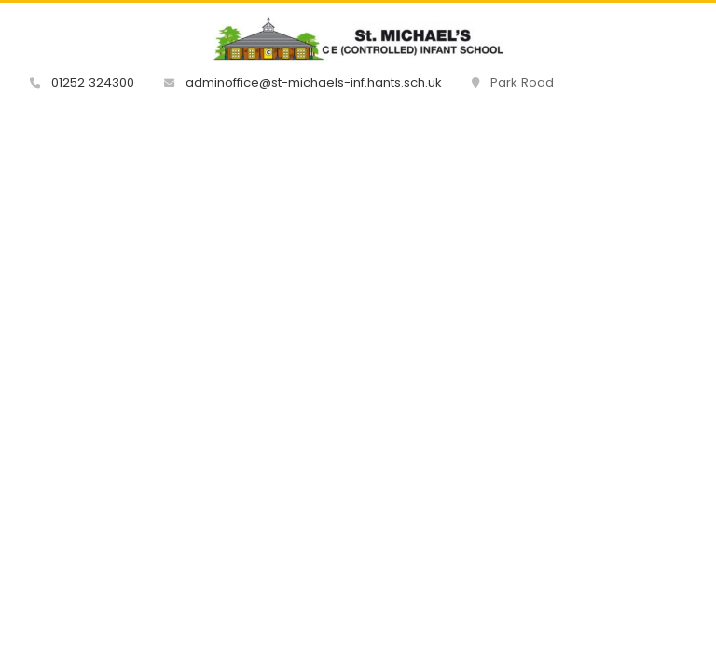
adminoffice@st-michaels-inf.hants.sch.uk (303, 82)
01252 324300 (82, 82)
